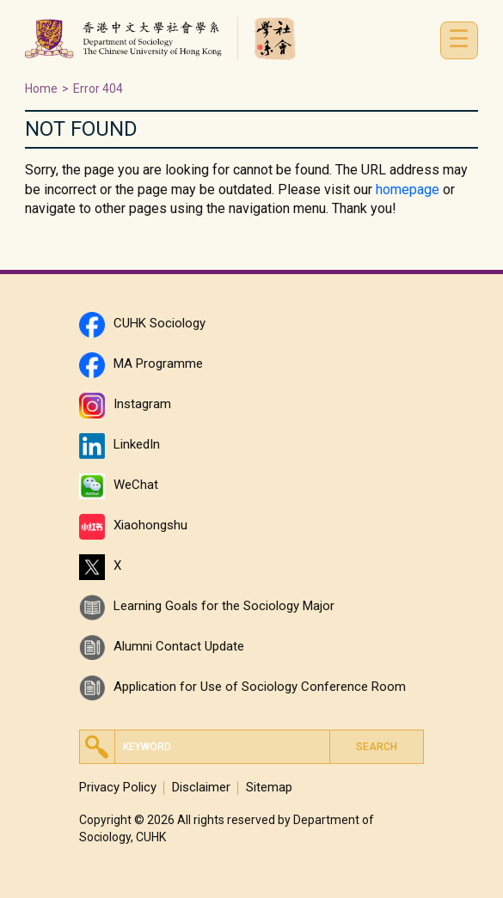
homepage (407, 189)
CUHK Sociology (159, 323)
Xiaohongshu (150, 525)
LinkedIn (136, 444)
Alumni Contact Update (178, 646)
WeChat (135, 484)
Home (41, 88)
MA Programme (158, 363)
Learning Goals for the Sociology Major (223, 606)
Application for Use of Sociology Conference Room (259, 686)
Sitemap (269, 787)
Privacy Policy (117, 787)
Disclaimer (201, 787)
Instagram (142, 404)
